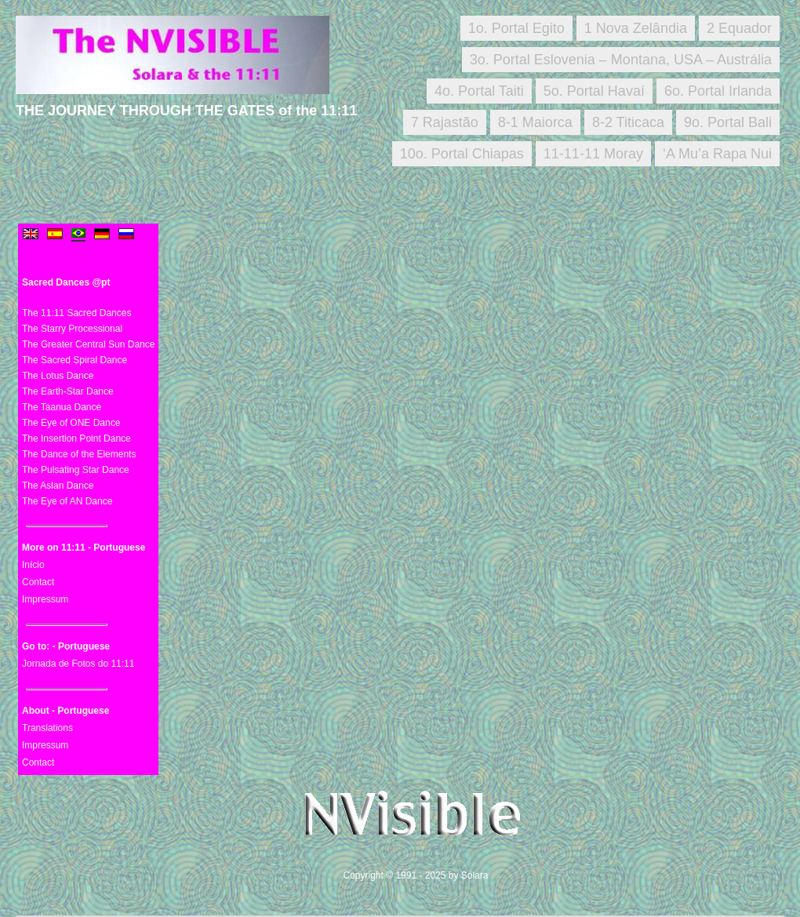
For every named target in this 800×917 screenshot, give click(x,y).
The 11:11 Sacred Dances (76, 312)
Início (33, 564)
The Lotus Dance (57, 375)
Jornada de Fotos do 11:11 (78, 663)
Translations (47, 727)
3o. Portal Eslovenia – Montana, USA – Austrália (621, 59)
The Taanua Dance (61, 407)
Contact (38, 582)
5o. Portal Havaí (594, 91)
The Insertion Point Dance (76, 438)
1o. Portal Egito (516, 28)
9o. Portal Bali (728, 122)
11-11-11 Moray (593, 154)
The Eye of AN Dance (67, 501)
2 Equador (739, 28)
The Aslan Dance (57, 485)
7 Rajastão (444, 122)
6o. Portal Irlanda (718, 91)
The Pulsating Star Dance (75, 469)
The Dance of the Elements (79, 454)
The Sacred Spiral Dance (74, 360)
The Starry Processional (72, 328)
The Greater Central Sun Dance (88, 344)
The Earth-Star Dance (68, 391)
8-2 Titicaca (628, 122)
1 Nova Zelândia (635, 28)
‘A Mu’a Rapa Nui (717, 154)
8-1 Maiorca (535, 122)
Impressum (45, 599)
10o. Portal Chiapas (462, 154)
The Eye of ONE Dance (71, 422)
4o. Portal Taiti (479, 91)
